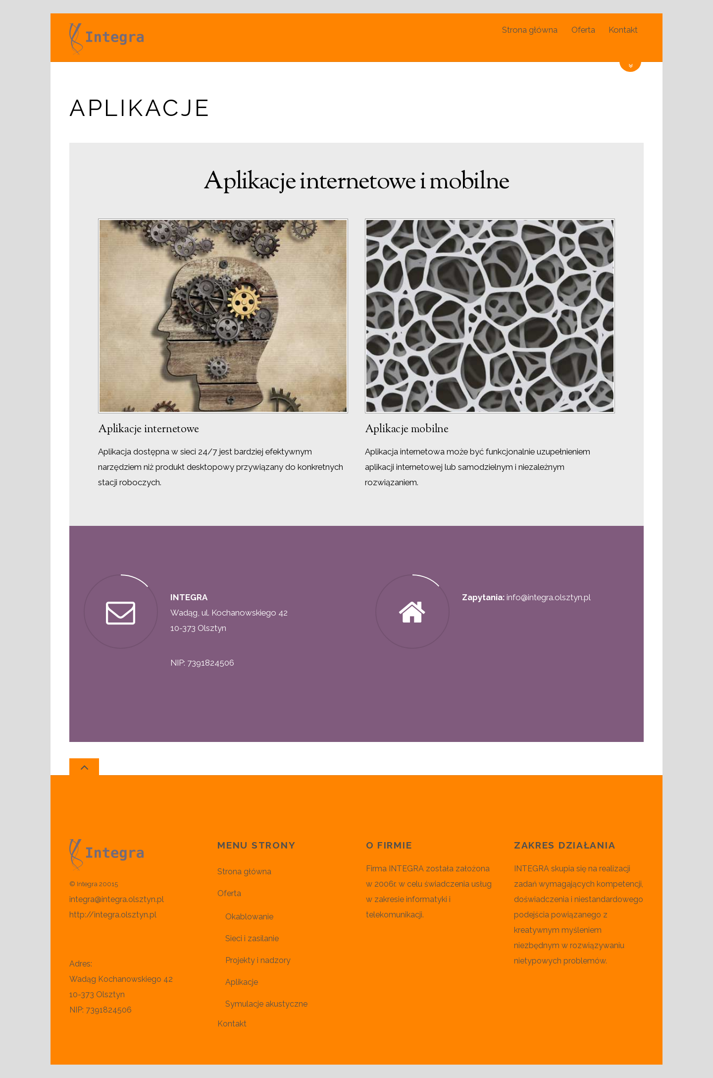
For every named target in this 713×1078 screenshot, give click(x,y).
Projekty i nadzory (258, 960)
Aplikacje (241, 982)
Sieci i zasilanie (252, 938)
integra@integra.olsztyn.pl (116, 899)
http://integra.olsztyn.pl (112, 914)
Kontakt (623, 30)
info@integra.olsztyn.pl (549, 597)
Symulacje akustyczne (266, 1004)
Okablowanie (249, 916)
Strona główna (530, 30)
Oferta (583, 30)
